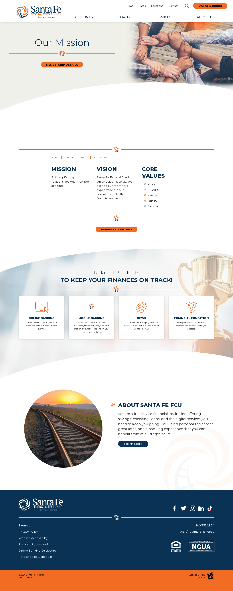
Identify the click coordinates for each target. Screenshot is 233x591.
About (84, 157)
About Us (206, 17)
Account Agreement (33, 544)
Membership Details (62, 64)
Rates (142, 5)
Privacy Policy (28, 531)
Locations (157, 5)
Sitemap (25, 525)
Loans (124, 17)
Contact (173, 5)
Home (55, 157)
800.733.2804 (204, 525)
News (130, 5)
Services (163, 17)
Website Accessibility (33, 538)
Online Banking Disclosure (37, 550)
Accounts (83, 17)
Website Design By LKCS (201, 576)
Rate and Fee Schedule (35, 556)
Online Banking (210, 5)
